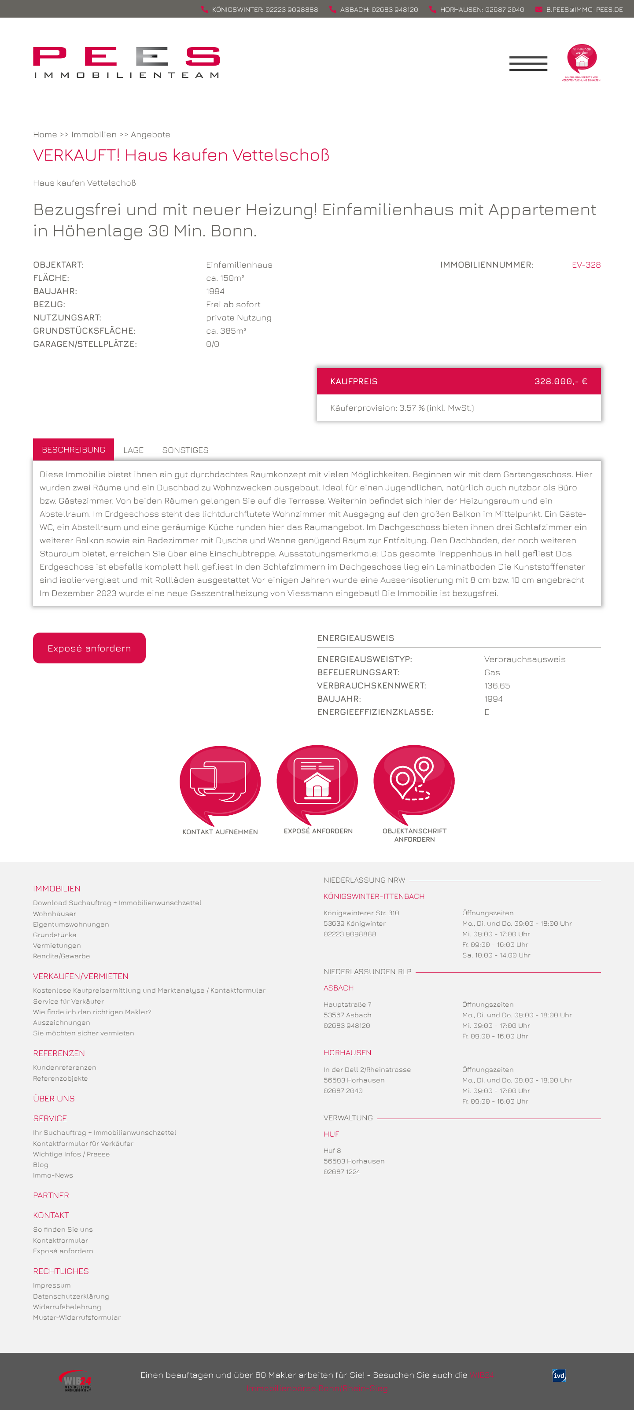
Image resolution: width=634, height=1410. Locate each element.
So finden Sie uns (63, 1229)
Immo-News (53, 1175)
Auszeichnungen (61, 1022)
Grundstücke (55, 935)
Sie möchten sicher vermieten (83, 1033)
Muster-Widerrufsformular (77, 1317)
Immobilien (94, 134)
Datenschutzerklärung (71, 1296)
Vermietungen (57, 945)
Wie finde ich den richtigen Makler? (92, 1012)
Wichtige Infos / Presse (71, 1154)
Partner (51, 1195)
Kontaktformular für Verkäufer (83, 1143)
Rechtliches (61, 1271)
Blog (40, 1164)
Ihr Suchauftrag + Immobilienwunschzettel (105, 1132)
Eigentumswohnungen (71, 924)
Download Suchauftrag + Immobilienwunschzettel (117, 902)
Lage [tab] (133, 450)
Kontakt (51, 1215)
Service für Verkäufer (68, 1001)
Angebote (150, 134)
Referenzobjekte (60, 1078)
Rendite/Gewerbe (61, 956)
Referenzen (59, 1053)
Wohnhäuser (54, 913)
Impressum (52, 1285)
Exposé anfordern (89, 648)
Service (50, 1118)
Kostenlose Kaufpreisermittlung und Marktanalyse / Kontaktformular (149, 990)
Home (45, 134)
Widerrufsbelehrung (67, 1307)
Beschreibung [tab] (73, 449)
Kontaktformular (60, 1240)
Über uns (54, 1098)
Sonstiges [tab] (185, 450)
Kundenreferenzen (64, 1067)
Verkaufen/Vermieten (81, 976)
